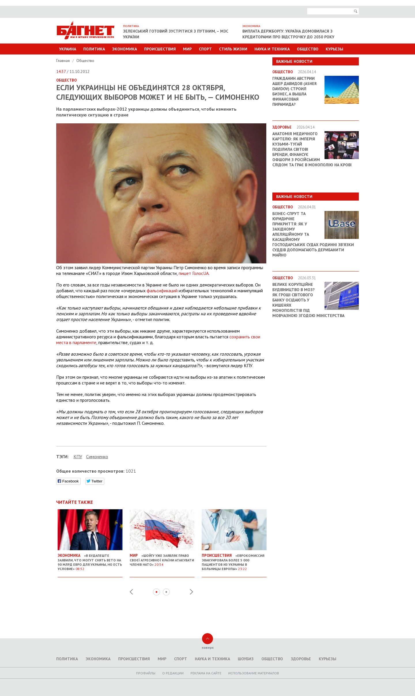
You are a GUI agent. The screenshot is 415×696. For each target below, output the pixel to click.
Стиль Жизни (233, 49)
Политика (94, 49)
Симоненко (97, 456)
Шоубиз (246, 658)
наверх (208, 647)
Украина (67, 49)
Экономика (124, 49)
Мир (187, 49)
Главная (63, 60)
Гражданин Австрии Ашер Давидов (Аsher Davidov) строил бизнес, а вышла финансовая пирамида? (294, 91)
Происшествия (160, 49)
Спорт (205, 49)
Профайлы (145, 673)
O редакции (173, 673)
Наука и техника (272, 49)
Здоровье (301, 658)
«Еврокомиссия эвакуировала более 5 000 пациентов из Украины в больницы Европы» (234, 560)
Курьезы (334, 49)
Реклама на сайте (205, 673)
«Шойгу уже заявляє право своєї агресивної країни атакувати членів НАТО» (162, 558)
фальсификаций (162, 290)
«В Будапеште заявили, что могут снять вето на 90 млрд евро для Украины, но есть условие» (90, 560)
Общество (307, 49)
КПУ (77, 456)
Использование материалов (253, 673)
